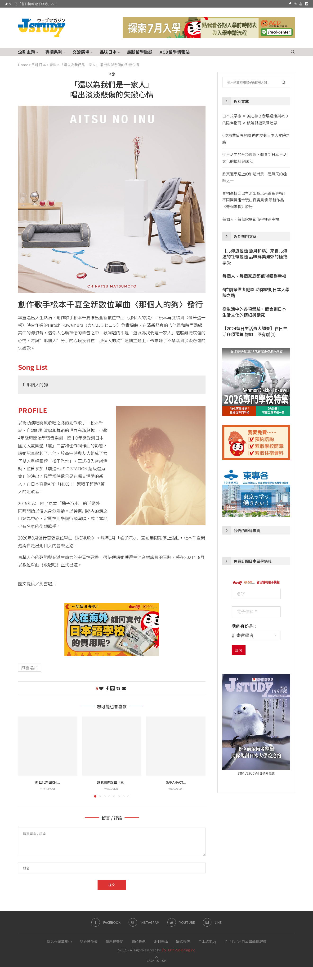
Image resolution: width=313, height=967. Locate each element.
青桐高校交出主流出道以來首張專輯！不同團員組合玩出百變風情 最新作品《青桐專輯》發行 (254, 200)
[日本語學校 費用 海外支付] (111, 607)
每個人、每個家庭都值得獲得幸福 (250, 219)
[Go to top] (156, 960)
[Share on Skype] (118, 688)
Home (23, 64)
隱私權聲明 (114, 941)
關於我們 (138, 941)
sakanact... (176, 782)
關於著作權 (89, 941)
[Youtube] (301, 4)
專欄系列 (53, 52)
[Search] (292, 52)
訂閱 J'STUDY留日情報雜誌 (256, 773)
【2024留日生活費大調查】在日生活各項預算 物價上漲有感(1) (254, 331)
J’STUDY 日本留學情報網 (245, 941)
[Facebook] (290, 4)
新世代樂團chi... (47, 782)
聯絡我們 (183, 941)
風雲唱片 (29, 667)
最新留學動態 (139, 52)
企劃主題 (26, 52)
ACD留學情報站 (175, 52)
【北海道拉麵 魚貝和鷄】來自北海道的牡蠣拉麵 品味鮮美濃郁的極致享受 (254, 256)
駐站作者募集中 (59, 941)
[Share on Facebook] (107, 688)
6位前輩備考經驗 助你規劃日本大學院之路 (256, 292)
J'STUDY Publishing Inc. (178, 950)
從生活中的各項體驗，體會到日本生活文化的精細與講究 (254, 312)
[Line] (306, 4)
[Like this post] (101, 688)
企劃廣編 (161, 941)
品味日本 (108, 52)
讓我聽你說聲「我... (111, 782)
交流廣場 (80, 52)
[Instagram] (295, 4)
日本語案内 (207, 941)
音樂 (53, 64)
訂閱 (238, 650)
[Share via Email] (124, 688)
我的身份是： (244, 626)
